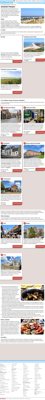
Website (27, 60)
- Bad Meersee (2, 378)
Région (41, 0)
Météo (15, 2)
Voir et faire (29, 0)
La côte (35, 382)
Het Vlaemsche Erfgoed (8, 108)
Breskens (7, 25)
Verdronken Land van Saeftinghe (9, 69)
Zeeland (24, 391)
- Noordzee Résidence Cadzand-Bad (4, 387)
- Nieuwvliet (36, 369)
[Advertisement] (22, 65)
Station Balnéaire (3, 366)
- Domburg (25, 395)
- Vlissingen (36, 365)
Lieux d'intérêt (14, 372)
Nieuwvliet (17, 25)
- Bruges (35, 379)
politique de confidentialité (16, 398)
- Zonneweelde (14, 363)
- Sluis (35, 372)
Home (1, 363)
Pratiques (38, 0)
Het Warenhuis (6, 179)
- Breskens (36, 371)
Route (24, 384)
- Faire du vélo (25, 366)
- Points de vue (14, 378)
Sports (24, 363)
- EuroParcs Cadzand (4, 383)
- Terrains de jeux (14, 382)
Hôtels (12, 366)
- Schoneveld (2, 390)
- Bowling (13, 385)
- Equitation (25, 375)
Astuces (1, 368)
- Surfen (24, 372)
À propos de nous (37, 391)
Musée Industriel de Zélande (32, 143)
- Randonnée (25, 368)
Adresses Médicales (26, 387)
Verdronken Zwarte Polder (30, 37)
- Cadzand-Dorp (37, 374)
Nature (12, 391)
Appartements (2, 374)
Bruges (27, 223)
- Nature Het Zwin (37, 377)
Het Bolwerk (5, 143)
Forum (24, 388)
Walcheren (25, 392)
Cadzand (16, 0)
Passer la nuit (21, 0)
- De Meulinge (2, 382)
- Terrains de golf (26, 371)
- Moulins (13, 377)
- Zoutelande (36, 363)
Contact (35, 394)
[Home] (14, 1)
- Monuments (13, 375)
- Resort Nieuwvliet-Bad (4, 389)
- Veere (24, 394)
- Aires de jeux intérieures (16, 384)
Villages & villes (14, 390)
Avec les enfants (3, 369)
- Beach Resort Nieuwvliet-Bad (5, 380)
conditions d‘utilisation (9, 398)
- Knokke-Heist (37, 384)
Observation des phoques (27, 378)
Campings (2, 375)
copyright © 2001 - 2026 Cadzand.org (25, 398)
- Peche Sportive (26, 374)
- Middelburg (36, 366)
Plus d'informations (17, 61)
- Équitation (25, 369)
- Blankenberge (37, 387)
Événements (34, 0)
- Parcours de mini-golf (15, 387)
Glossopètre (25, 377)
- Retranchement (37, 375)
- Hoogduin (2, 385)
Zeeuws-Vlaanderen (38, 368)
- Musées (13, 374)
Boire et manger (26, 379)
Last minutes (13, 368)
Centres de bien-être (15, 388)
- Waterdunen (2, 394)
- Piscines (25, 365)
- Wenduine (36, 388)
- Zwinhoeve (13, 365)
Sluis (3, 223)
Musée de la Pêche (30, 108)
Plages (25, 0)
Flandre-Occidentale (38, 378)
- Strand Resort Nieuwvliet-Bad (5, 393)
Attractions (13, 379)
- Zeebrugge (36, 385)
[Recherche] (16, 2)
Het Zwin (3, 37)
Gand (3, 255)
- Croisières (13, 381)
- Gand (35, 381)
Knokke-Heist (3, 54)
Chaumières (2, 376)
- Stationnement (26, 385)
